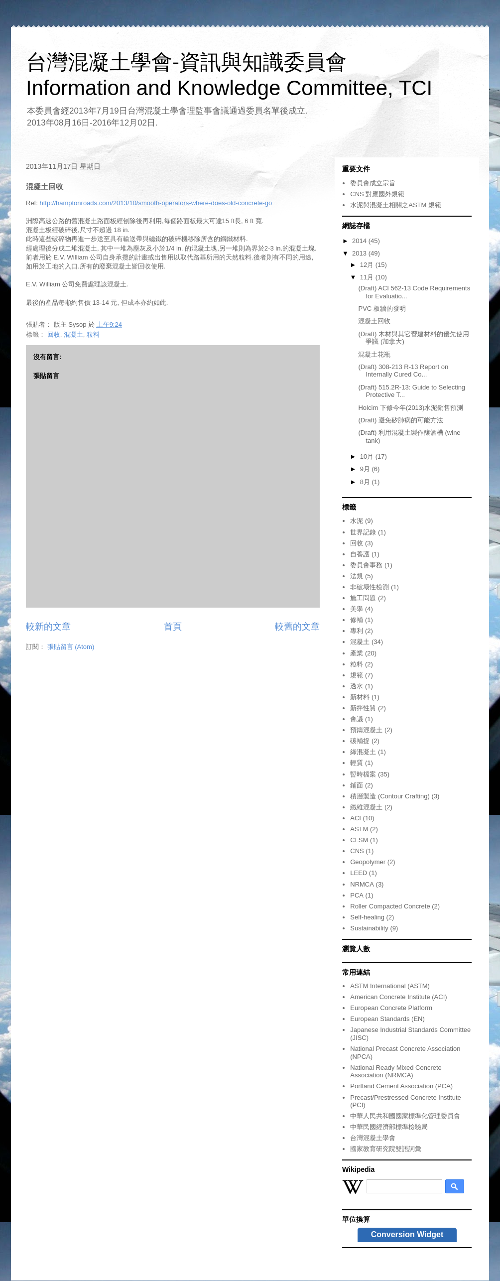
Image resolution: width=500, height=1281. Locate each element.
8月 (366, 482)
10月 (367, 456)
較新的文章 (48, 627)
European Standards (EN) (387, 1019)
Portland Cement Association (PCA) (401, 1086)
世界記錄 (363, 532)
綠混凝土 (363, 752)
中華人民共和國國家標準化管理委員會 (405, 1116)
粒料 (93, 334)
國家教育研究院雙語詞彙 (385, 1149)
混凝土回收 (374, 321)
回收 (53, 334)
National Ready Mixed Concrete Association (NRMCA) (396, 1071)
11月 (367, 277)
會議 (356, 719)
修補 (356, 620)
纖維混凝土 (366, 807)
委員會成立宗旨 (372, 183)
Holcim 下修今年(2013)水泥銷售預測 (410, 407)
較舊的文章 (297, 627)
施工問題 (363, 598)
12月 (367, 264)
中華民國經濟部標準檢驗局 (389, 1127)
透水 (356, 686)
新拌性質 (363, 708)
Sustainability (369, 928)
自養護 (360, 554)
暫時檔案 (363, 774)
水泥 (356, 520)
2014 (360, 241)
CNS (357, 851)
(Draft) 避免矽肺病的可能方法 (400, 420)
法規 (356, 576)
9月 (366, 469)
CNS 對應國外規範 (377, 194)
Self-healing (367, 917)
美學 (356, 609)
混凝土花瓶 (374, 354)
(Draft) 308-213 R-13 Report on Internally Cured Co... (403, 371)
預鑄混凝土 (366, 730)
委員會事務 (366, 565)
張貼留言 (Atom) (71, 646)
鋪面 (356, 785)
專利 (356, 631)
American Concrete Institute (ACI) (398, 997)
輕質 (356, 763)
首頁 (173, 627)
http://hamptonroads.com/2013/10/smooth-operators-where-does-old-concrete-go (155, 203)
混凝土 (73, 334)
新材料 (360, 697)
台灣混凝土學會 (372, 1138)
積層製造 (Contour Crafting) (390, 796)
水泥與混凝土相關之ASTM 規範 (395, 205)
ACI (355, 818)
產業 (356, 653)
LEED (358, 873)
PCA (357, 895)
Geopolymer (367, 862)
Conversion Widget (407, 1234)
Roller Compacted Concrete (390, 906)
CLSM (359, 840)
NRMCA (362, 884)
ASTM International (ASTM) (390, 986)
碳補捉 (360, 741)
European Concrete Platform (391, 1008)
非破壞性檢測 (369, 587)
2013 (360, 253)
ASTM (359, 829)
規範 (356, 675)
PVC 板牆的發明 (381, 308)
